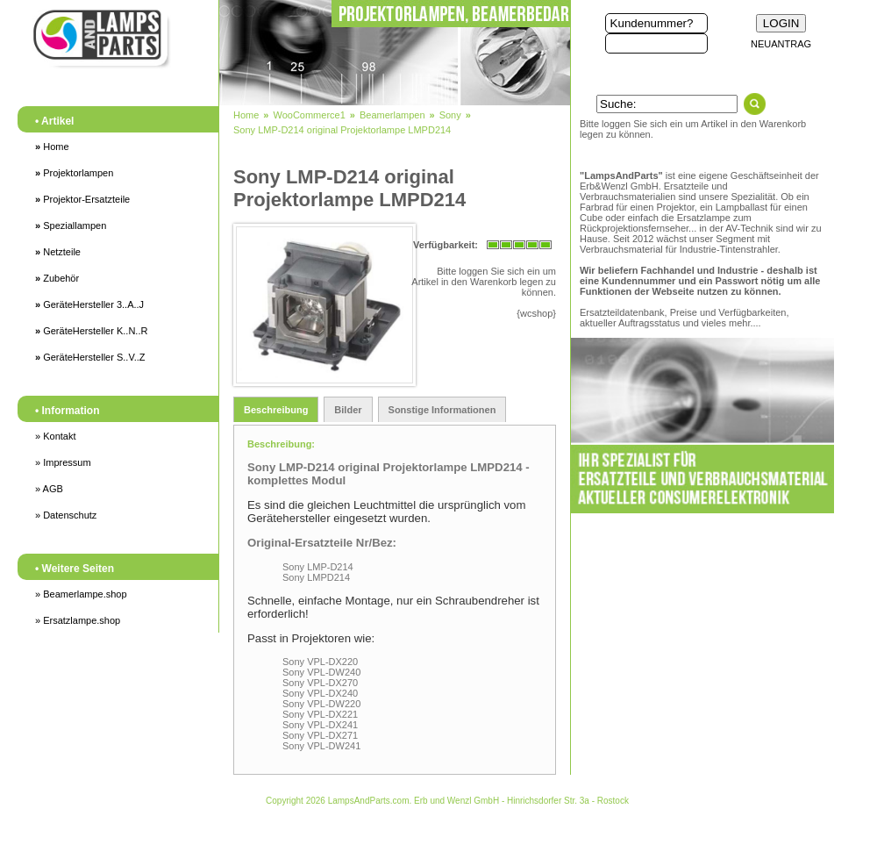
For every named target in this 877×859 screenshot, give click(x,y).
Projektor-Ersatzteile (82, 199)
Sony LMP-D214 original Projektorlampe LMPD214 (342, 130)
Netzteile (58, 252)
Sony (450, 115)
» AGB (49, 488)
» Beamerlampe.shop (81, 594)
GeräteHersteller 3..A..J (89, 304)
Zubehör (57, 278)
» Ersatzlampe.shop (77, 620)
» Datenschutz (65, 515)
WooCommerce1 (309, 115)
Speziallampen (70, 225)
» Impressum (63, 462)
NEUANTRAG (781, 44)
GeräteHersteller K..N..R (91, 331)
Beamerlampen (392, 115)
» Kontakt (55, 436)
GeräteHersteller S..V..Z (90, 357)
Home (52, 146)
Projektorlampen (74, 173)
